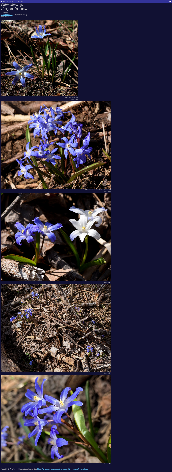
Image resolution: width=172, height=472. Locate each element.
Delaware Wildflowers (12, 1)
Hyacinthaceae (7, 15)
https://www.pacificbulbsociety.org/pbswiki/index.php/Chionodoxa (62, 469)
